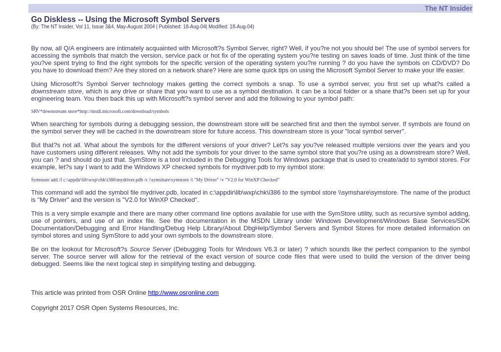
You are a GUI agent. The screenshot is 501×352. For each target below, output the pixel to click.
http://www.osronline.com (183, 292)
